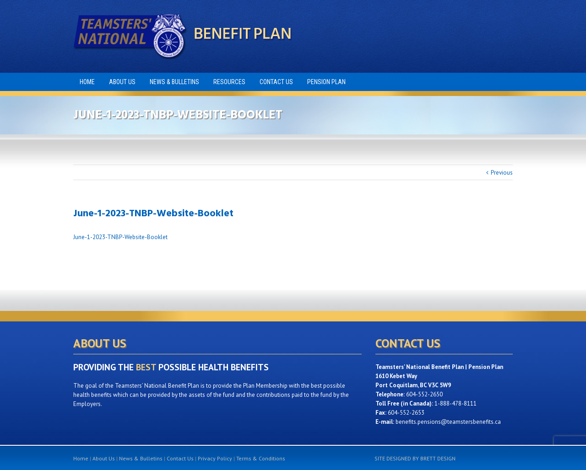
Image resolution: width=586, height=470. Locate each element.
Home (80, 458)
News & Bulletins (141, 458)
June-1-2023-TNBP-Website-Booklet (120, 237)
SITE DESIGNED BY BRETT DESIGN (415, 458)
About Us (103, 458)
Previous (502, 172)
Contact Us (180, 458)
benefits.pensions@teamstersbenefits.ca (448, 422)
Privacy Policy (215, 458)
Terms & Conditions (260, 458)
